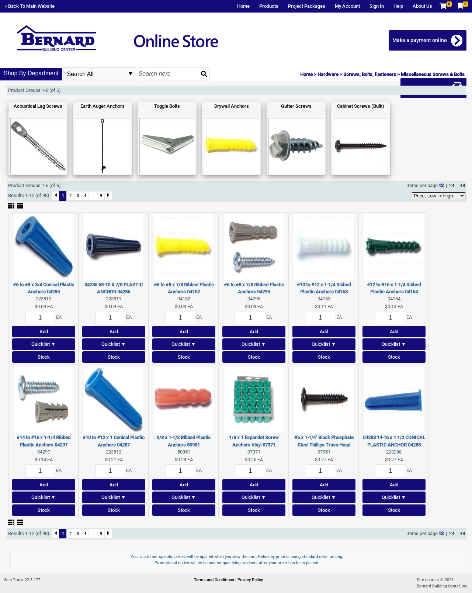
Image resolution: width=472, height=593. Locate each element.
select (130, 74)
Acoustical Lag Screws (38, 106)
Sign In (376, 6)
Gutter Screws (296, 106)
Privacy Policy (250, 580)
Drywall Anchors (231, 106)
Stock (44, 357)
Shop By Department (31, 73)
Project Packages (306, 6)
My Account (347, 6)
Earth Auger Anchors (102, 106)
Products (268, 6)
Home (243, 6)
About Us (422, 6)
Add (43, 331)
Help (398, 6)
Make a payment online (419, 40)
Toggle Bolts (167, 106)
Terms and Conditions (214, 580)
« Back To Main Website (30, 6)
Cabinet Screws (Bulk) (360, 106)
